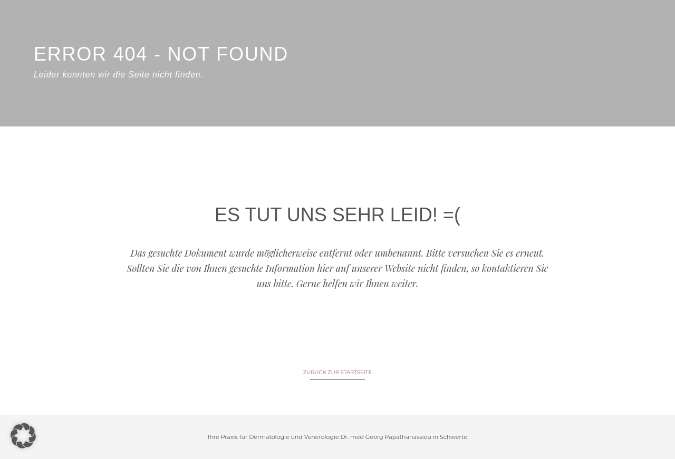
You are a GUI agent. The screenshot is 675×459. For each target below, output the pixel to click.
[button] (23, 436)
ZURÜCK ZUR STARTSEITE (337, 372)
